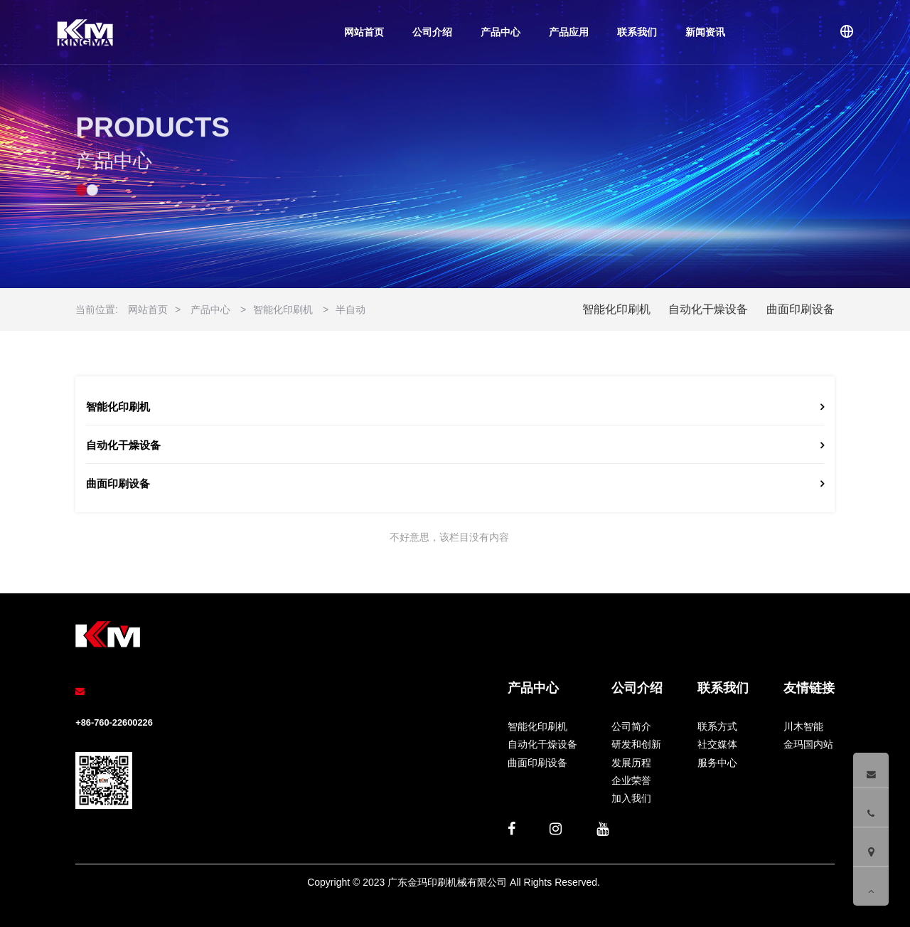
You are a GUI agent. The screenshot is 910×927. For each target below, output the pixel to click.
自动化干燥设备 (708, 309)
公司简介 (631, 726)
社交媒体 (717, 744)
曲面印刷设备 (800, 309)
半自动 (350, 309)
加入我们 (631, 798)
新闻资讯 (705, 32)
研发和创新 (636, 744)
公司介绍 (432, 32)
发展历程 (631, 762)
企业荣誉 (631, 780)
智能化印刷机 (283, 309)
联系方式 (717, 726)
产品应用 (569, 32)
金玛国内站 (808, 744)
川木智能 (803, 726)
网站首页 (364, 32)
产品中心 (500, 32)
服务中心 (717, 762)
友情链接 (809, 688)
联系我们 (637, 32)
